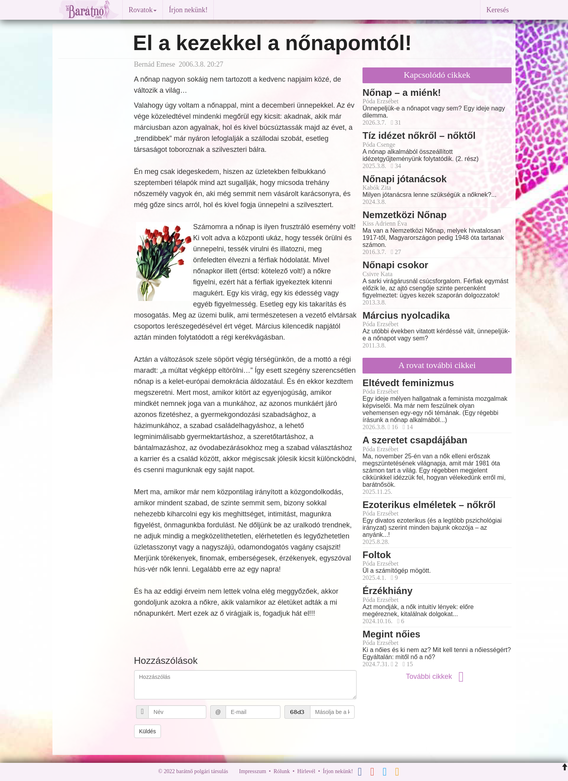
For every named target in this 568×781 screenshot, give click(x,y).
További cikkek (437, 676)
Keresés (497, 10)
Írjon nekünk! (188, 10)
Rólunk (281, 771)
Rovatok (143, 10)
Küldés (147, 731)
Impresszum (252, 771)
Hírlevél (306, 771)
